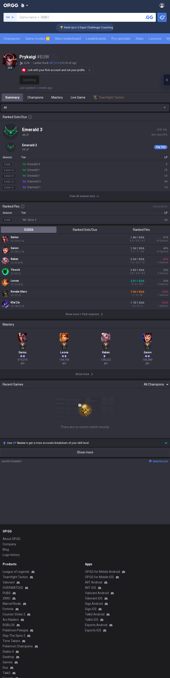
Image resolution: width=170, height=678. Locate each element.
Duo (5, 667)
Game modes (37, 39)
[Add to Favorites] (54, 57)
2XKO (6, 598)
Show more (85, 452)
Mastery (57, 97)
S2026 (28, 229)
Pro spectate (121, 39)
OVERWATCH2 (13, 587)
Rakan (14, 259)
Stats (139, 39)
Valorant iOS (93, 598)
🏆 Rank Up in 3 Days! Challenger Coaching (92, 27)
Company (9, 544)
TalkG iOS (91, 619)
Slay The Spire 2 (14, 635)
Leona (15, 280)
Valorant (9, 582)
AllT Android (93, 582)
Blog (6, 549)
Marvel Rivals (12, 603)
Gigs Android (94, 603)
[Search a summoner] (149, 17)
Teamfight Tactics (15, 577)
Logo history (11, 555)
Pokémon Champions (18, 646)
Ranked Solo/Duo (85, 229)
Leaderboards (96, 39)
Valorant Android (97, 593)
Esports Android (96, 625)
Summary (12, 97)
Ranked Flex (141, 229)
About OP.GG (11, 539)
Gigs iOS (91, 609)
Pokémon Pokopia (15, 630)
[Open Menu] (161, 5)
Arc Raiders (11, 619)
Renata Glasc (19, 291)
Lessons (155, 39)
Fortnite (8, 609)
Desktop (8, 657)
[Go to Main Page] (11, 5)
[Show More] (24, 5)
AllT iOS (90, 587)
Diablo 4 (8, 651)
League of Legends (16, 571)
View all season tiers (85, 196)
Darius (15, 237)
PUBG (7, 593)
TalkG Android (94, 614)
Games (8, 662)
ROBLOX (9, 625)
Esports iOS (93, 630)
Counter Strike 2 (14, 614)
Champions (12, 39)
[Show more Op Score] (166, 443)
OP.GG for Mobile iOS (99, 577)
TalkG (6, 673)
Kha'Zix (15, 302)
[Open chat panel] (166, 80)
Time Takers (11, 641)
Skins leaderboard (68, 39)
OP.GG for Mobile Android (102, 571)
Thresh (15, 269)
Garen (14, 248)
